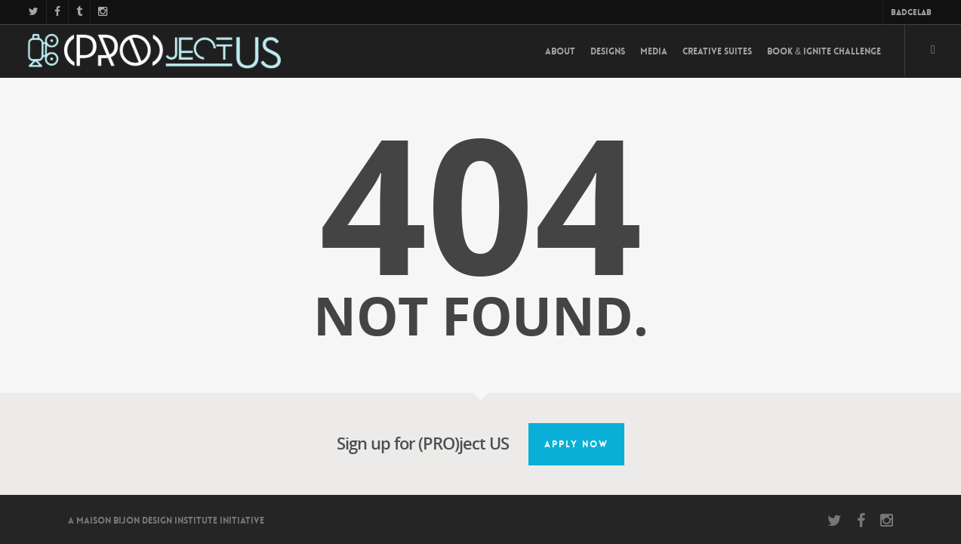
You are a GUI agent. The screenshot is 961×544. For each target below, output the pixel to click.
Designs (607, 51)
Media (653, 51)
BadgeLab (911, 12)
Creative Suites (717, 51)
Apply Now (576, 444)
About (560, 51)
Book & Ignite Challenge (824, 51)
